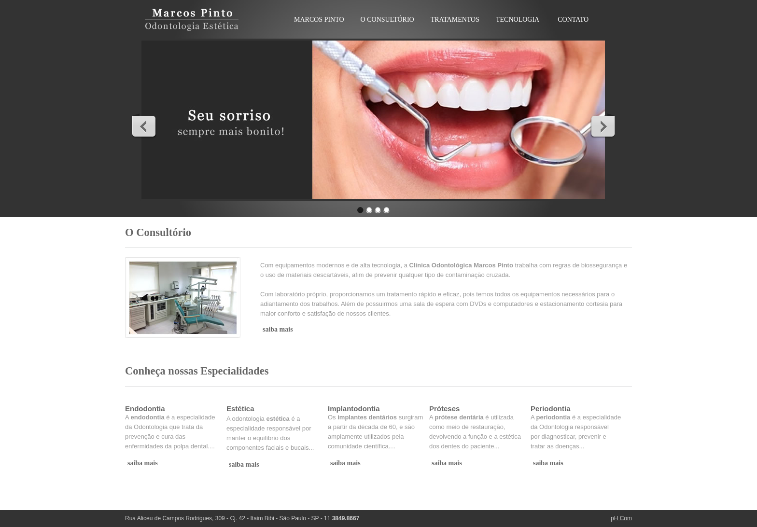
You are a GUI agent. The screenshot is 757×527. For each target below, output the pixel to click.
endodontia (148, 417)
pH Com (621, 518)
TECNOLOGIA (517, 19)
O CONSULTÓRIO (387, 19)
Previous (144, 126)
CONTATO (573, 19)
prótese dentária (459, 417)
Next (602, 126)
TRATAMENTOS (455, 19)
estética (277, 418)
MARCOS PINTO (319, 19)
